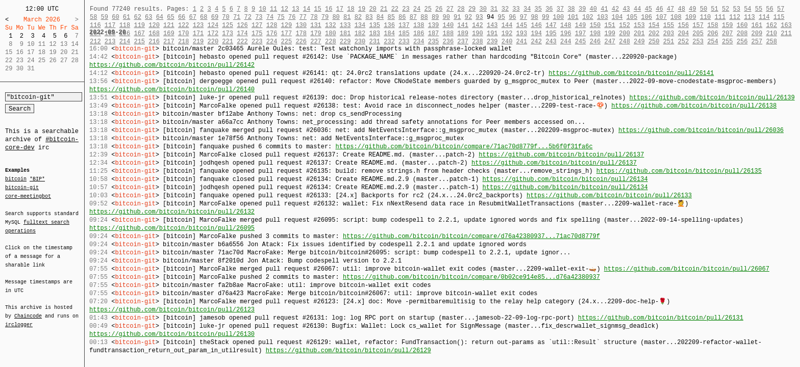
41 (604, 9)
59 (104, 17)
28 (460, 9)
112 (734, 17)
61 (126, 17)
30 (482, 9)
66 (181, 17)
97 (523, 17)
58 (93, 17)
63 (148, 17)
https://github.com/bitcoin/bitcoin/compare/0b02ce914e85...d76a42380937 (471, 277)
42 (615, 9)
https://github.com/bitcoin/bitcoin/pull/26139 (711, 97)
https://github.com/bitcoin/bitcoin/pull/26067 (686, 269)
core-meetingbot (28, 195)
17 (339, 9)
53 (736, 9)
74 (269, 17)
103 (602, 17)
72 (248, 17)
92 (468, 17)
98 (534, 17)
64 (159, 17)
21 (383, 9)
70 (225, 17)
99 (545, 17)
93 (479, 17)
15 (317, 9)
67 (192, 17)
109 (690, 17)
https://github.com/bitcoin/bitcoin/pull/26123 (172, 309)
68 (203, 17)
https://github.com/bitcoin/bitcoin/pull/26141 (631, 73)
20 (372, 9)
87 (413, 17)
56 (769, 9)
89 (435, 17)
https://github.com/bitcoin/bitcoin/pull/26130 (172, 334)
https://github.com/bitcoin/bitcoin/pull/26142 (172, 65)
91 (457, 17)
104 (617, 17)
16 (328, 9)
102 (587, 17)
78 (313, 17)
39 (582, 9)
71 (236, 17)
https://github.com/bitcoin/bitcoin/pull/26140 (172, 89)
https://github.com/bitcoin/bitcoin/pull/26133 (609, 195)
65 (170, 17)
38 (570, 9)
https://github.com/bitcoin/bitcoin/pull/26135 (679, 171)
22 (394, 9)
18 (350, 9)
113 (749, 17)
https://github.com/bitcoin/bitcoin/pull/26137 (561, 154)
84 (380, 17)
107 (661, 17)
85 (390, 17)
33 (515, 9)
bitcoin (16, 179)
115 (779, 17)
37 (560, 9)
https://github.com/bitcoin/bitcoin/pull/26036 (701, 130)
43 (626, 9)
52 (725, 9)
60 (115, 17)
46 (659, 9)
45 (648, 9)
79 (325, 17)
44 (637, 9)
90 (446, 17)
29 (472, 9)
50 (703, 9)
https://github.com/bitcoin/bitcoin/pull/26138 (694, 105)
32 (505, 9)
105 (632, 17)
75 (280, 17)
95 (501, 17)
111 (720, 17)
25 (427, 9)
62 (137, 17)
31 (493, 9)
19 (361, 9)
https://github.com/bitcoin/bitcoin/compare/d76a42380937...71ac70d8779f (471, 236)
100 (558, 17)
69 (214, 17)
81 (347, 17)
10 (262, 9)
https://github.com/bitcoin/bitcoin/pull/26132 (172, 211)
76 (291, 17)
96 (512, 17)
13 (295, 9)
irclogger (19, 318)
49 (692, 9)
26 (438, 9)
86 (402, 17)
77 (303, 17)
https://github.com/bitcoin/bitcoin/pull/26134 (564, 179)
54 (747, 9)
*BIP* (37, 179)
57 (780, 9)
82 (358, 17)
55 (758, 9)
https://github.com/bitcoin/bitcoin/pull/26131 (660, 317)
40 (593, 9)
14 (306, 9)
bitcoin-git (22, 187)
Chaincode (28, 309)
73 (258, 17)
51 (714, 9)
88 (424, 17)
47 (670, 9)
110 (705, 17)
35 (538, 9)
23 (405, 9)
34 (527, 9)
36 (549, 9)
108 (676, 17)
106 (646, 17)
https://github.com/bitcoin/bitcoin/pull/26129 (348, 350)
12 (284, 9)
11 (273, 9)
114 (764, 17)
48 (681, 9)
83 (368, 17)
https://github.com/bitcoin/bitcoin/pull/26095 (172, 228)
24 (416, 9)
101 (573, 17)
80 (335, 17)
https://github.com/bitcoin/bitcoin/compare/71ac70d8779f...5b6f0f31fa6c (463, 146)
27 (450, 9)
